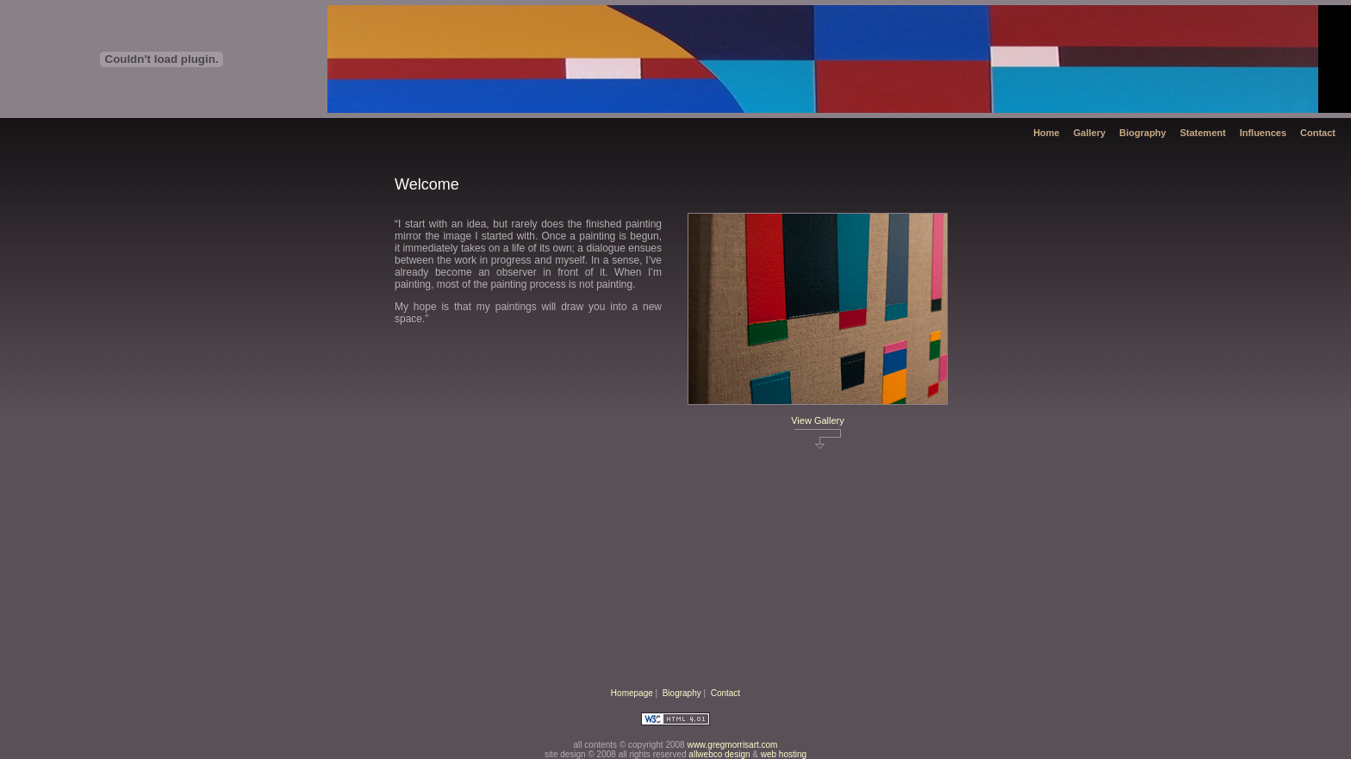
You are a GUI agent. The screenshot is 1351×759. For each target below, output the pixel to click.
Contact (1317, 133)
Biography (1142, 133)
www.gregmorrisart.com (732, 745)
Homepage (632, 693)
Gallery (1089, 133)
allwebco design (719, 754)
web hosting (783, 754)
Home (1046, 133)
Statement (1202, 133)
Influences (1263, 133)
